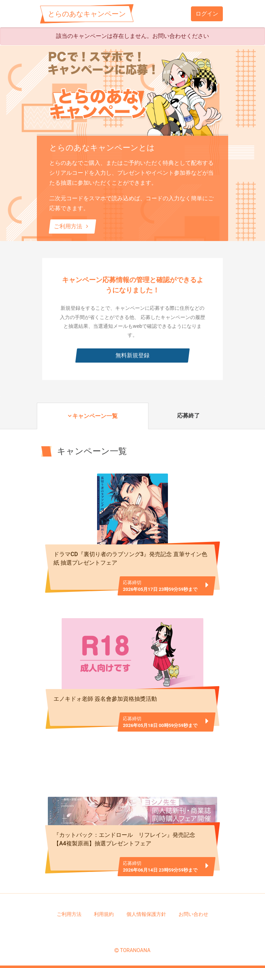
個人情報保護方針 (146, 914)
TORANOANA (135, 950)
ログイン (207, 13)
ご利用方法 (72, 226)
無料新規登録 (132, 355)
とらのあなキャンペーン (87, 14)
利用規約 (104, 914)
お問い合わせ (193, 914)
